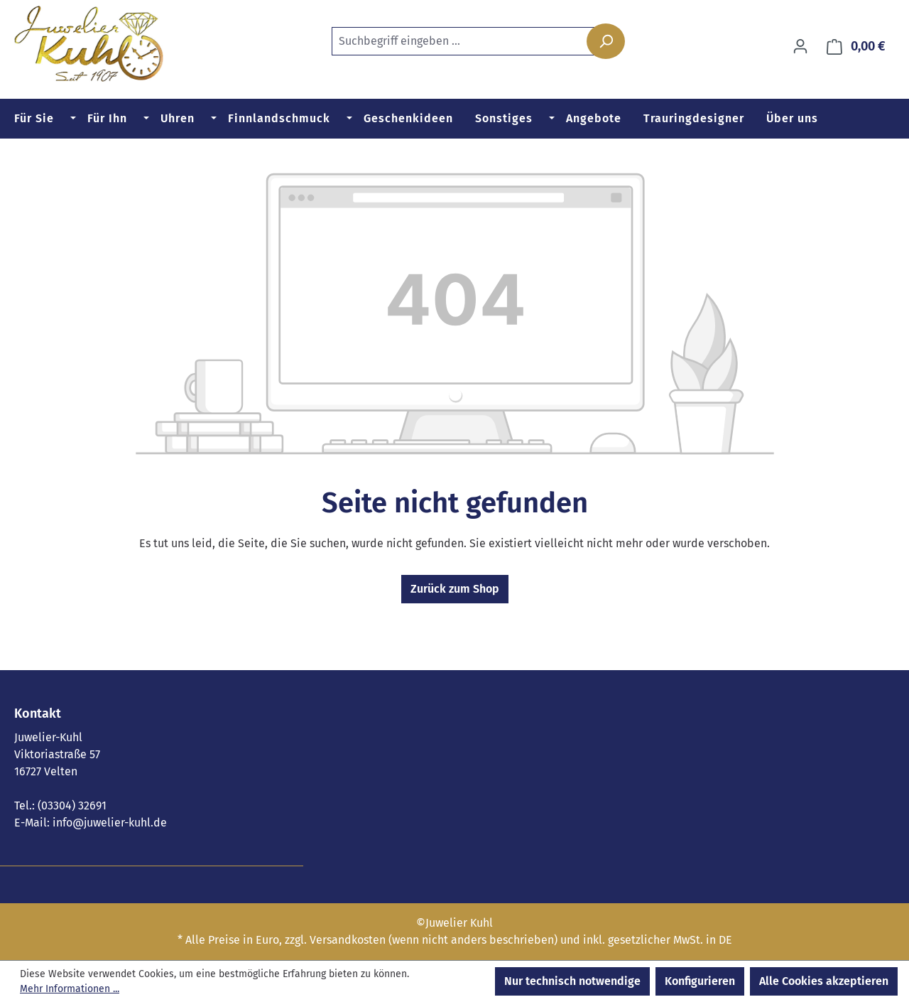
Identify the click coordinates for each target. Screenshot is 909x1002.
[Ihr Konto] (800, 46)
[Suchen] (606, 41)
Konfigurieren (700, 981)
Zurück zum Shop (454, 589)
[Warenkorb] (856, 46)
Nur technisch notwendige (572, 981)
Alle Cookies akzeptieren (823, 981)
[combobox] (474, 41)
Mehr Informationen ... (69, 989)
